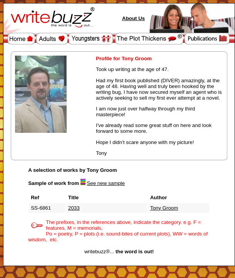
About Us (133, 18)
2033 (74, 208)
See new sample (106, 183)
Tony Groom (164, 208)
